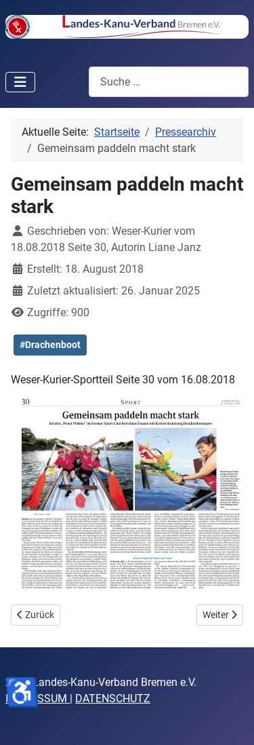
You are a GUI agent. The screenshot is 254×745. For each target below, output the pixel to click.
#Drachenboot (50, 344)
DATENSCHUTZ (112, 698)
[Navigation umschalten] (20, 82)
